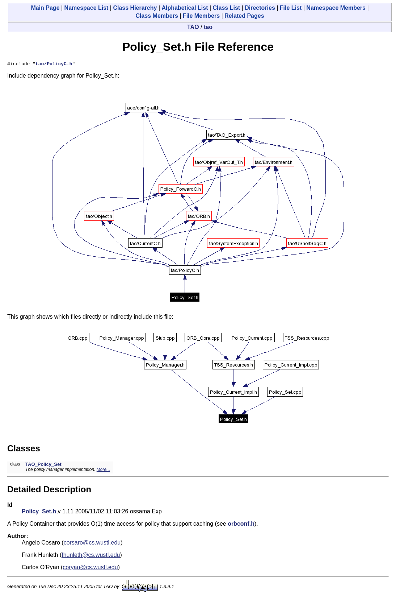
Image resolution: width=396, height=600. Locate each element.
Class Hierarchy (135, 8)
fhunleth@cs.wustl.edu (91, 556)
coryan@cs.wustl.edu (90, 568)
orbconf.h (241, 525)
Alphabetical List (184, 8)
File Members (201, 16)
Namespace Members (336, 8)
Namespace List (86, 8)
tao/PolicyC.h (53, 64)
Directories (260, 8)
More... (103, 470)
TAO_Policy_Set (43, 465)
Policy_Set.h (39, 512)
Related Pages (244, 16)
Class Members (156, 16)
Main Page (45, 8)
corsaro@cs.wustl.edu (92, 544)
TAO (193, 27)
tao (208, 27)
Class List (226, 8)
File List (291, 8)
